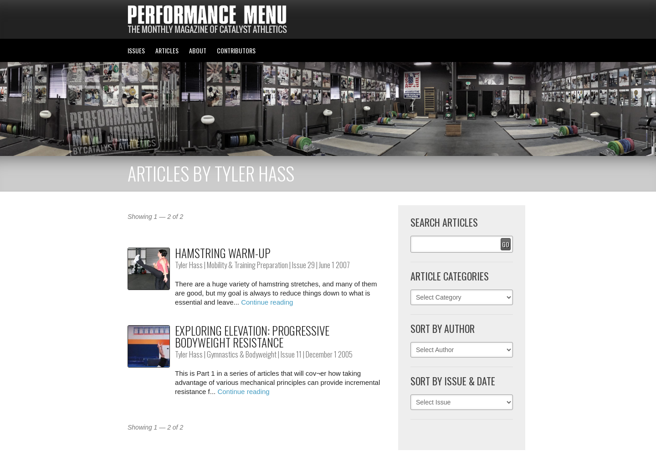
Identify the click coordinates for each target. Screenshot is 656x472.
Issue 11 (291, 354)
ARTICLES (167, 50)
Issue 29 (303, 264)
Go (505, 244)
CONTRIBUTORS (236, 50)
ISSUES (136, 50)
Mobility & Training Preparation (247, 264)
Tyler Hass (189, 264)
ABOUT (197, 50)
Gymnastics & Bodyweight (242, 354)
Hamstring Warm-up (223, 252)
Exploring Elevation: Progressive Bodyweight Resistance (252, 336)
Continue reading (267, 302)
